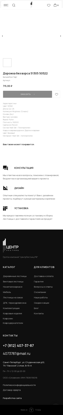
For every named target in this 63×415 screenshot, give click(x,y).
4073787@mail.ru (16, 353)
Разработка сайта (12, 398)
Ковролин (8, 318)
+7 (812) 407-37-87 (18, 345)
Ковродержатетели (13, 322)
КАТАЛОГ (9, 267)
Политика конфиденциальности (19, 385)
